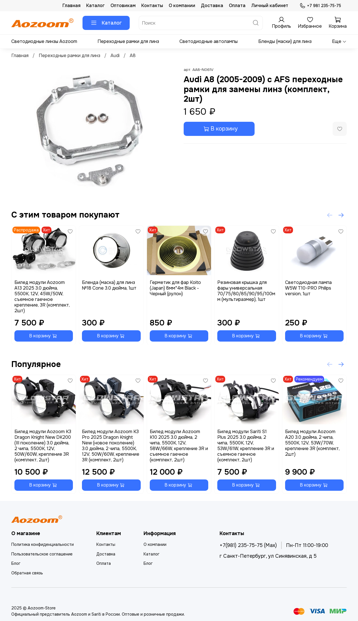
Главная (71, 5)
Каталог (95, 5)
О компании (182, 5)
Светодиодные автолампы (208, 41)
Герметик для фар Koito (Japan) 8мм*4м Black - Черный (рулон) (175, 287)
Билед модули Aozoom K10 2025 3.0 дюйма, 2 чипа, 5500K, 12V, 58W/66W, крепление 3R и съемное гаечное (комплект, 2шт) (179, 446)
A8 (133, 55)
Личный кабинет (269, 5)
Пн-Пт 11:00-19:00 (307, 545)
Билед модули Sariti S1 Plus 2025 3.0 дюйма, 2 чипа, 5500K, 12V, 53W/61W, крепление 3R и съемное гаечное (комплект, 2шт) (245, 446)
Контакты (152, 5)
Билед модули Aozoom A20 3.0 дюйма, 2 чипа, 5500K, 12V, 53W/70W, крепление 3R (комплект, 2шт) (312, 443)
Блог (15, 563)
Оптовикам (123, 5)
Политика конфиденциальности (42, 544)
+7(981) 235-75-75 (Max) (248, 545)
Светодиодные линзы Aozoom (44, 41)
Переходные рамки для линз (128, 41)
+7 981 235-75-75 (320, 6)
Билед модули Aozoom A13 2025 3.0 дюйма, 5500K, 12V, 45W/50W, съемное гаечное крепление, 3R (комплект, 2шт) (42, 296)
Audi (115, 55)
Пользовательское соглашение (42, 554)
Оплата (237, 5)
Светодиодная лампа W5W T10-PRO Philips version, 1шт (308, 287)
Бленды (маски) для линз (285, 41)
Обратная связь (27, 573)
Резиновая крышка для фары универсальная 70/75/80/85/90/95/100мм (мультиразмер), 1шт (246, 290)
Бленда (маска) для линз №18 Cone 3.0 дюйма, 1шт (109, 285)
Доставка (212, 5)
